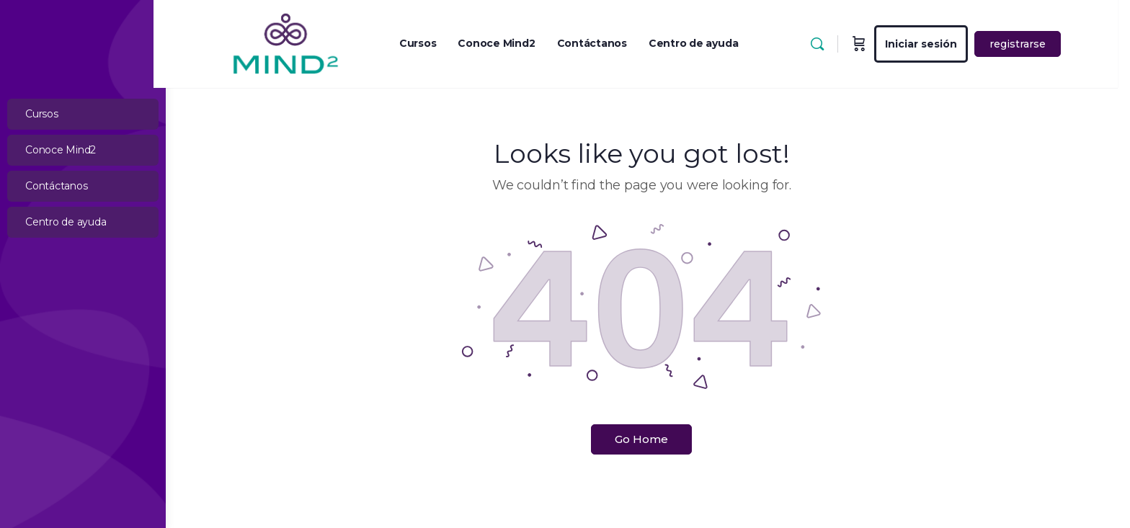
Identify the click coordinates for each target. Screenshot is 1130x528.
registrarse (1030, 43)
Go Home (648, 439)
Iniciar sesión (933, 43)
